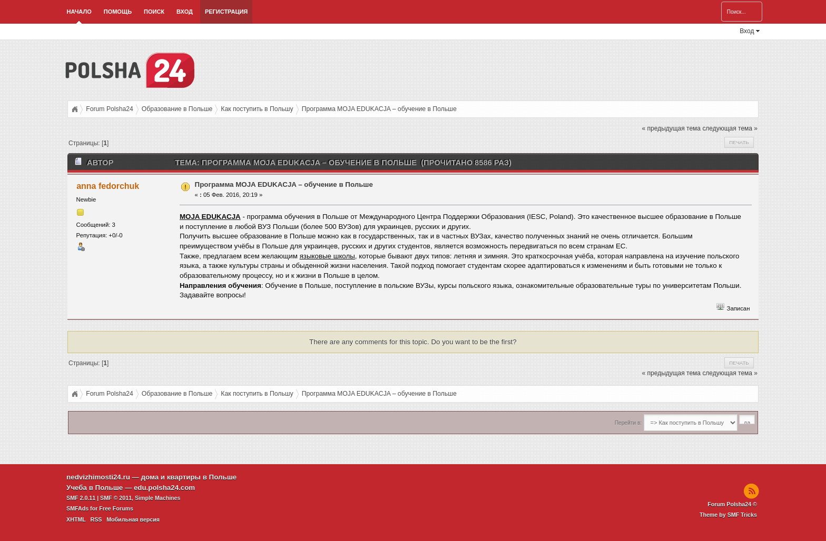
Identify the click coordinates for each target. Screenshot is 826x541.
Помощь (118, 11)
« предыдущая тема (671, 128)
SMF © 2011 (116, 498)
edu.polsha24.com (164, 488)
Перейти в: (628, 423)
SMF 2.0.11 (80, 498)
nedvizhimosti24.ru (98, 477)
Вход (184, 11)
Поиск (154, 11)
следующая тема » (730, 128)
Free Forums (116, 508)
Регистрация (226, 11)
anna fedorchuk (107, 186)
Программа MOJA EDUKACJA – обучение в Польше (284, 184)
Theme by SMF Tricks (728, 515)
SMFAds (77, 508)
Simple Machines (157, 498)
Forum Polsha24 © (732, 504)
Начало (79, 11)
